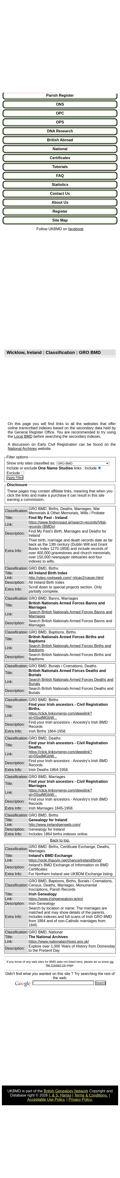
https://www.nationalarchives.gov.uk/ (59, 942)
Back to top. (60, 840)
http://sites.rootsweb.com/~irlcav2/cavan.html (66, 578)
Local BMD (23, 436)
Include (91, 468)
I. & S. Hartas (60, 1095)
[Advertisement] (45, 47)
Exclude (13, 473)
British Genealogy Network (66, 1091)
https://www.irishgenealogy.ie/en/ (56, 899)
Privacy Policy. (81, 1099)
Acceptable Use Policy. (46, 1099)
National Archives (22, 449)
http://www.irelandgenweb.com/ (55, 825)
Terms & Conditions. (91, 1095)
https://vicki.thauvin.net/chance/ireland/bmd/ (65, 860)
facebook (76, 229)
